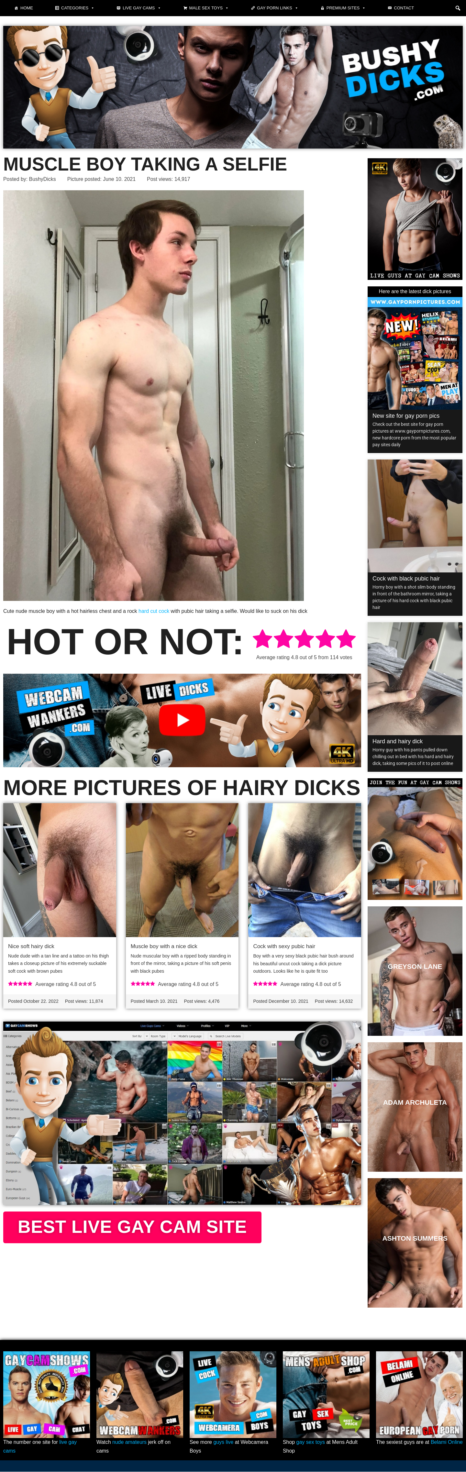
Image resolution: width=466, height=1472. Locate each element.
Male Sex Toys (209, 8)
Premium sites (346, 8)
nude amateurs (129, 1442)
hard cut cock (154, 611)
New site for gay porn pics (405, 416)
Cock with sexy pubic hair (284, 946)
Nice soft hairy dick (31, 946)
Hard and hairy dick (397, 741)
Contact (404, 8)
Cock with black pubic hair (406, 578)
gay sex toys (310, 1442)
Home (26, 8)
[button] (458, 8)
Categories (77, 8)
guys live (224, 1442)
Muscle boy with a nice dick (164, 946)
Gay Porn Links (277, 8)
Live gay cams (142, 8)
